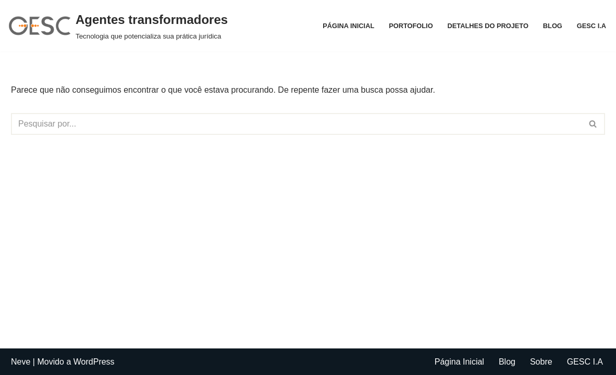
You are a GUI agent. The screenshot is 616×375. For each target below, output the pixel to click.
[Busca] (296, 124)
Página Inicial (348, 26)
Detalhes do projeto (488, 26)
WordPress (94, 361)
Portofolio (411, 26)
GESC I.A (591, 26)
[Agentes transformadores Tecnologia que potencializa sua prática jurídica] (118, 25)
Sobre (541, 361)
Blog (552, 26)
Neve (20, 361)
